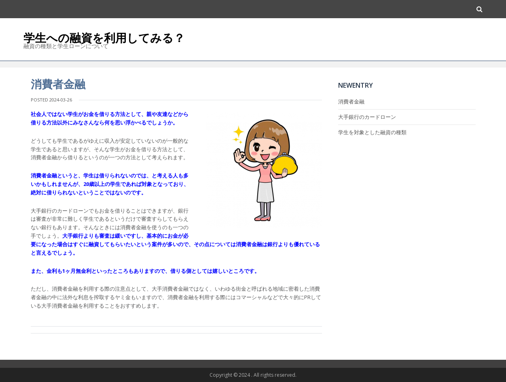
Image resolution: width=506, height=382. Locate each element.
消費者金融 (351, 101)
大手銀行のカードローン (367, 116)
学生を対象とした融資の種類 (372, 132)
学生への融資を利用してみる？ (104, 37)
